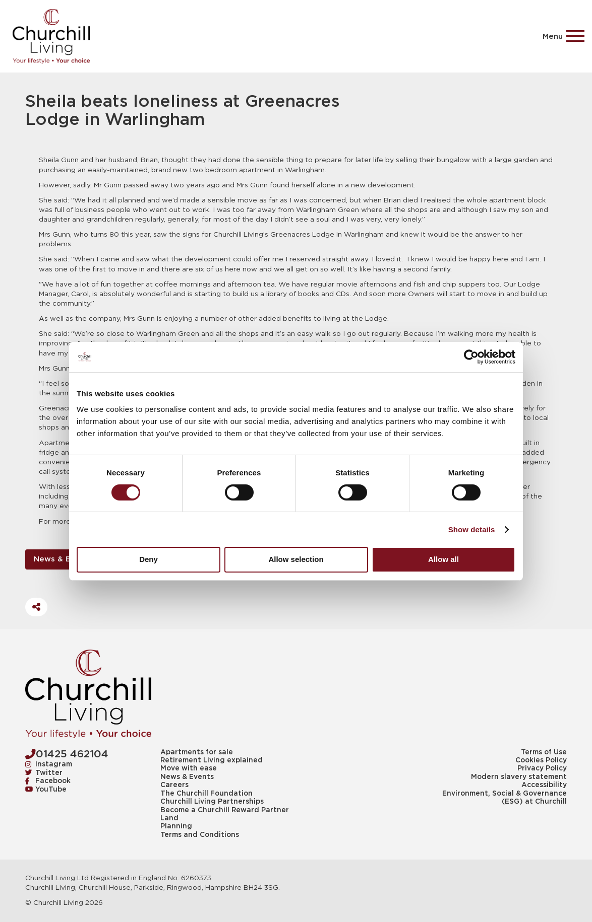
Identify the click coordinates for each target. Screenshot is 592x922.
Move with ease (188, 768)
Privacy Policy (542, 768)
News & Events (63, 559)
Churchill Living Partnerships (212, 802)
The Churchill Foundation (206, 794)
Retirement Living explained (211, 760)
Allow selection (295, 559)
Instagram (49, 764)
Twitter (44, 772)
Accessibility (544, 785)
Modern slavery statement (519, 777)
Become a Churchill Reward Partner (224, 810)
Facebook (48, 781)
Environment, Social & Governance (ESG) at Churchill (504, 798)
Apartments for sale (196, 752)
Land (169, 818)
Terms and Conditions (199, 835)
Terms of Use (544, 752)
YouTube (46, 789)
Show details (471, 529)
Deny (148, 559)
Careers (174, 785)
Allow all (443, 559)
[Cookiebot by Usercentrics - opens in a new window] (471, 356)
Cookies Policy (541, 760)
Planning (176, 826)
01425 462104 (66, 754)
